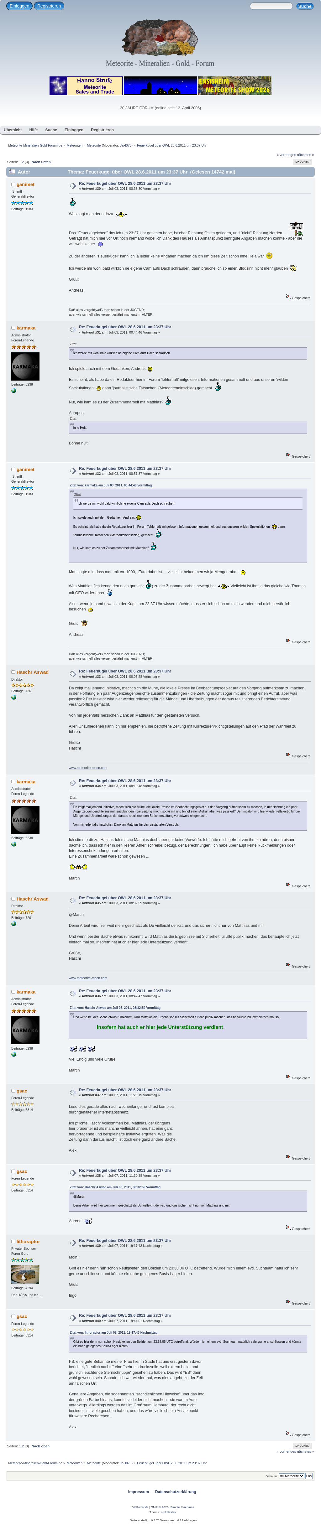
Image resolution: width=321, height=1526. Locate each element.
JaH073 (126, 145)
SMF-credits (140, 1507)
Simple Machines (182, 1507)
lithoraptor (28, 1241)
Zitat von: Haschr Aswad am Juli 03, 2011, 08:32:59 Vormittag (115, 1008)
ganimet (25, 184)
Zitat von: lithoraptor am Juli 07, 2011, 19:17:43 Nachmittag (114, 1332)
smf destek (168, 1512)
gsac (22, 1090)
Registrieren (49, 5)
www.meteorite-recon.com (88, 768)
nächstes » (305, 155)
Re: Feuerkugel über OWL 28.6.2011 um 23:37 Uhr (125, 183)
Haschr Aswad (33, 672)
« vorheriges (286, 155)
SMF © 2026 (160, 1507)
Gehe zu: (272, 1476)
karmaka (26, 327)
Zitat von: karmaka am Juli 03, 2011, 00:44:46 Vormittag (111, 485)
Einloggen (19, 5)
